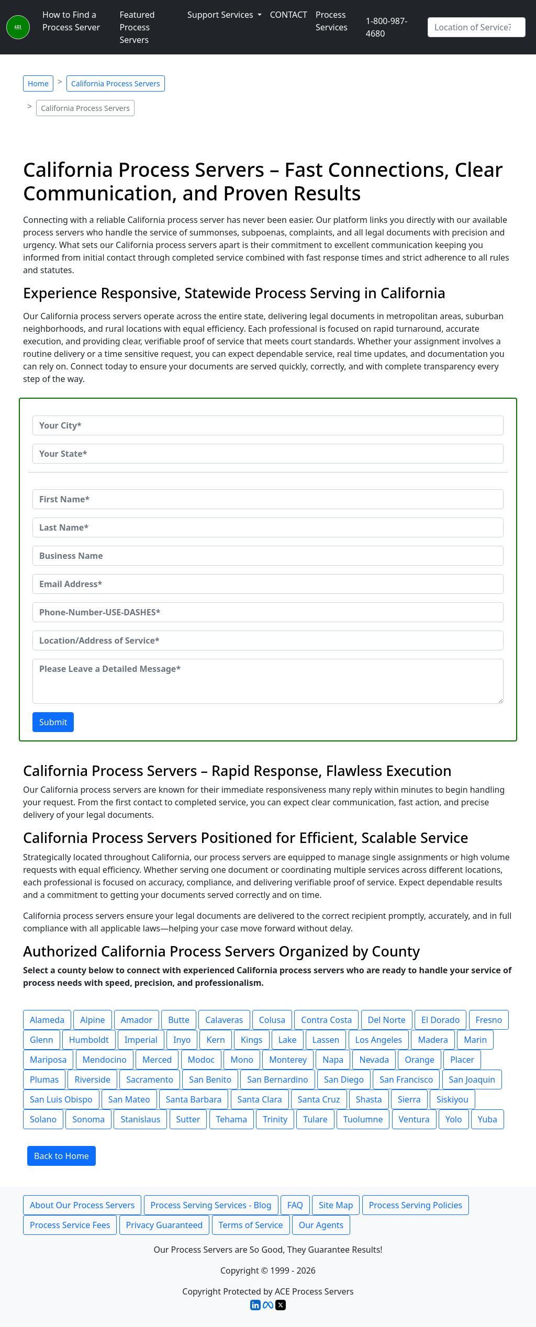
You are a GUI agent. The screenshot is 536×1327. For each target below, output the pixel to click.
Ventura (414, 1119)
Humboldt (89, 1039)
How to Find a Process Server (71, 21)
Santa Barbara (194, 1099)
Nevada (374, 1059)
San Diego (344, 1079)
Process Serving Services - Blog (211, 1205)
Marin (475, 1039)
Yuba (487, 1119)
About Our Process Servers (82, 1205)
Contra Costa (326, 1020)
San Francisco (406, 1079)
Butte (178, 1020)
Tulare (315, 1119)
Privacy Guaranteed (164, 1225)
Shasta (369, 1099)
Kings (251, 1039)
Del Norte (387, 1020)
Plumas (44, 1079)
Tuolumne (363, 1119)
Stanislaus (140, 1119)
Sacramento (149, 1079)
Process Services (332, 21)
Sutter (188, 1119)
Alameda (47, 1020)
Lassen (326, 1039)
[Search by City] (477, 27)
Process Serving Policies (416, 1205)
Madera (433, 1039)
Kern (215, 1039)
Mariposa (48, 1059)
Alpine (92, 1020)
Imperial (141, 1039)
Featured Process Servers (136, 27)
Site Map (336, 1205)
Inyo (182, 1039)
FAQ (295, 1205)
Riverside (92, 1079)
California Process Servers (115, 83)
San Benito (210, 1079)
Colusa (272, 1020)
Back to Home (61, 1156)
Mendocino (105, 1059)
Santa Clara (260, 1099)
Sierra (409, 1099)
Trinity (275, 1119)
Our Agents (321, 1225)
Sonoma (88, 1119)
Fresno (489, 1020)
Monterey (288, 1059)
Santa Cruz (319, 1099)
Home (38, 83)
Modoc (201, 1059)
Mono (241, 1059)
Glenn (41, 1039)
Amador (136, 1020)
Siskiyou (452, 1099)
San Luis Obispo (61, 1099)
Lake (287, 1039)
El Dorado (440, 1020)
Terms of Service (251, 1225)
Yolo (453, 1119)
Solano (43, 1119)
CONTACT (288, 14)
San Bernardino (277, 1079)
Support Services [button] (221, 14)
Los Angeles (379, 1039)
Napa (332, 1059)
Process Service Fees (70, 1225)
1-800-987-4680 (387, 27)
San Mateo (129, 1099)
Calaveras (224, 1020)
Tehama (232, 1119)
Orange (419, 1059)
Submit (53, 722)
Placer (462, 1059)
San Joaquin (472, 1079)
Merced (157, 1059)
